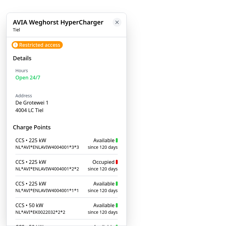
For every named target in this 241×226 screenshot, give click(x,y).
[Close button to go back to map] (117, 22)
